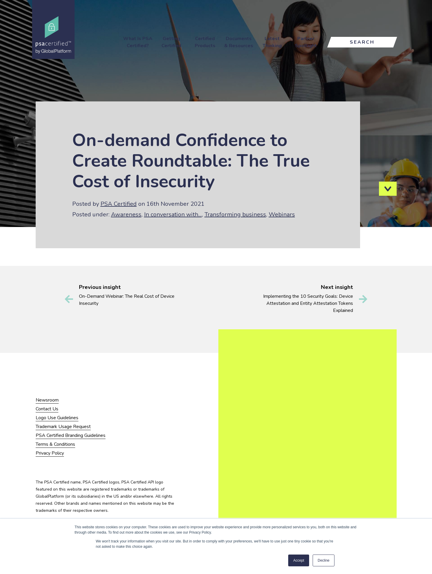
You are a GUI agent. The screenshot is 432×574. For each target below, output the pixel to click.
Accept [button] (298, 560)
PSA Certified (118, 204)
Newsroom (47, 400)
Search (362, 42)
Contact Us (47, 409)
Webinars (282, 214)
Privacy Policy (50, 453)
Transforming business (235, 214)
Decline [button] (323, 560)
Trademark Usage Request (63, 426)
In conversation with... (173, 214)
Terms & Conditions (55, 444)
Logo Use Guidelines (57, 418)
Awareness (126, 214)
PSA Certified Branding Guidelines (70, 435)
